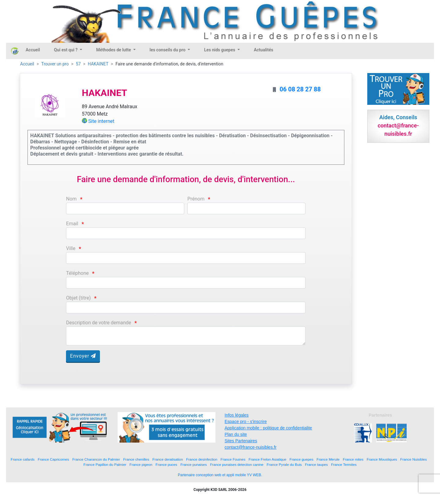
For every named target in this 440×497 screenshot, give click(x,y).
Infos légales (237, 415)
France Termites (344, 464)
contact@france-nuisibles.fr (251, 447)
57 (78, 63)
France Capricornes (53, 459)
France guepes (302, 459)
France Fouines (233, 459)
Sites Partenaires (241, 440)
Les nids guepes (220, 49)
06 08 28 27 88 (300, 89)
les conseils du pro (168, 49)
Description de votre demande (98, 322)
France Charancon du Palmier (96, 459)
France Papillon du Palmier (104, 464)
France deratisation (167, 459)
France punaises (193, 464)
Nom (71, 199)
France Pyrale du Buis (284, 464)
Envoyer (83, 356)
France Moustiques (382, 459)
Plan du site (236, 434)
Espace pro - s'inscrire (246, 421)
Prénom (195, 199)
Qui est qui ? (66, 49)
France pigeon (141, 464)
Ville (70, 248)
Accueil (33, 49)
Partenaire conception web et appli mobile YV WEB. (220, 475)
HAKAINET (98, 63)
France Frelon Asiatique (267, 459)
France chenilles (136, 459)
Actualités (263, 49)
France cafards (23, 459)
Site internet (101, 121)
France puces (166, 464)
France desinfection (201, 459)
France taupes (316, 464)
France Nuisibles (413, 459)
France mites (353, 459)
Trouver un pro (55, 63)
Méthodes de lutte (114, 49)
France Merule (328, 459)
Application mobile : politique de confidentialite (268, 427)
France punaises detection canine (236, 464)
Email (72, 223)
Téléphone (77, 273)
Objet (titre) (78, 298)
